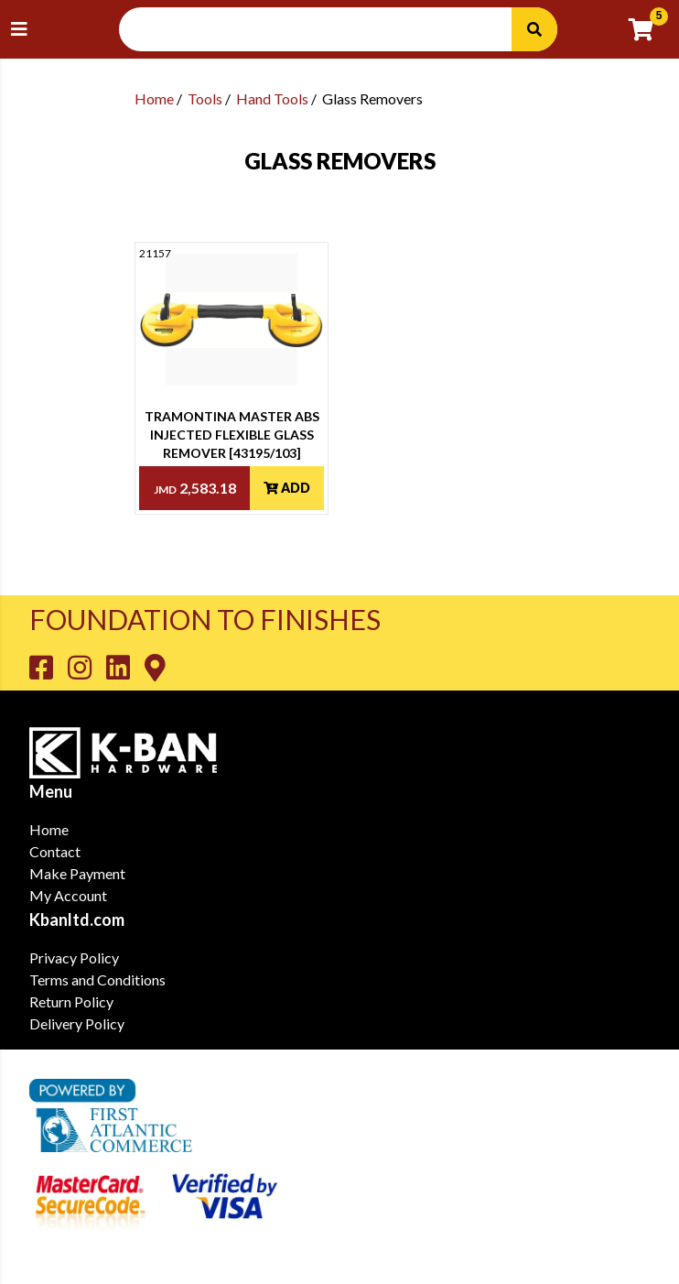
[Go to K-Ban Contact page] (155, 666)
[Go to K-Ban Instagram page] (87, 666)
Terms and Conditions (97, 979)
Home (154, 98)
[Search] (534, 29)
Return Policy (71, 1001)
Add (287, 487)
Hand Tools (272, 98)
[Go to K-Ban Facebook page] (48, 666)
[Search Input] (326, 29)
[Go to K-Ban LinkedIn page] (125, 666)
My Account (68, 895)
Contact (55, 851)
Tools (205, 98)
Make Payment (77, 873)
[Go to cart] (648, 29)
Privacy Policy (74, 957)
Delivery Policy (76, 1023)
